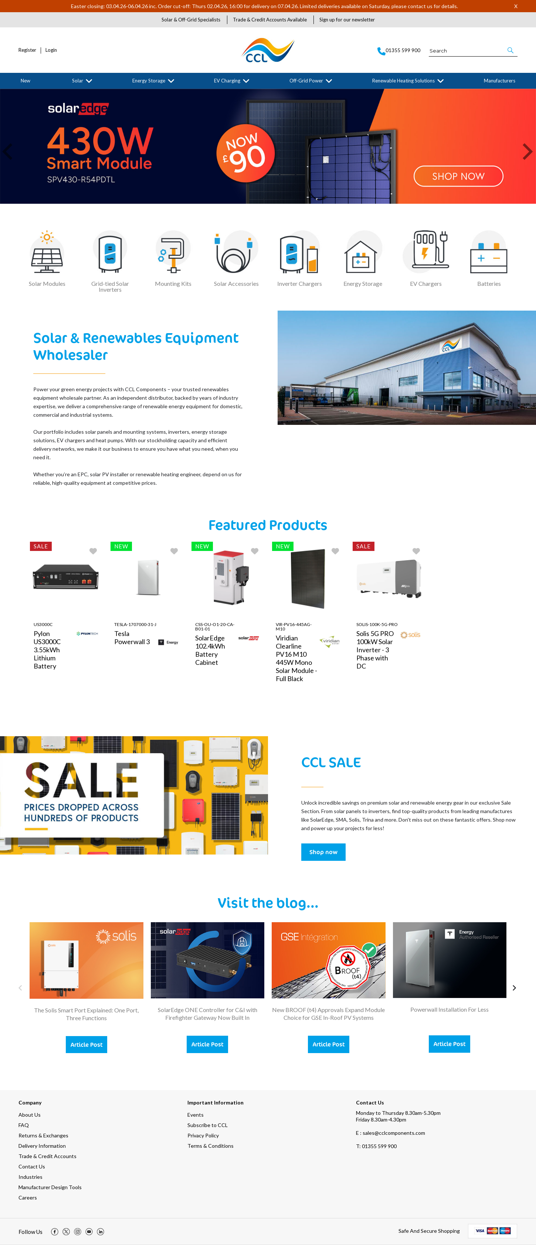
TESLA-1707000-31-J (135, 624)
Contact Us (31, 1166)
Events (195, 1115)
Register (27, 50)
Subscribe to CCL (207, 1125)
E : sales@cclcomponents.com (390, 1133)
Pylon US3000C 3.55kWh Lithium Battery (47, 650)
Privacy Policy (203, 1135)
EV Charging (227, 81)
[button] (511, 50)
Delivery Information (42, 1146)
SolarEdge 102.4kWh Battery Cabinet (210, 650)
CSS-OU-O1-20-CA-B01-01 (214, 627)
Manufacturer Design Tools (50, 1187)
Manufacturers (499, 81)
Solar (77, 81)
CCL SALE (331, 761)
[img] (54, 1231)
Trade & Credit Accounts (47, 1156)
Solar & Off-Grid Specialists (191, 20)
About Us (29, 1115)
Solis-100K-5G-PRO (377, 624)
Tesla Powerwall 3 (132, 638)
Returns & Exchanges (43, 1135)
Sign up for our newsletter (347, 20)
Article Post (86, 1044)
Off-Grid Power (306, 81)
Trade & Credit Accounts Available (270, 20)
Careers (27, 1197)
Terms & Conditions (210, 1146)
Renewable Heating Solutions (403, 81)
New (25, 81)
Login (51, 50)
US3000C (43, 624)
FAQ (23, 1125)
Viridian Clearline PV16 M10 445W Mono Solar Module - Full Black (296, 658)
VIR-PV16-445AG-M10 (294, 627)
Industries (30, 1177)
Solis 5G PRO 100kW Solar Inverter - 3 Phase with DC (375, 650)
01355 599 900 (376, 1146)
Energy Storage (148, 81)
